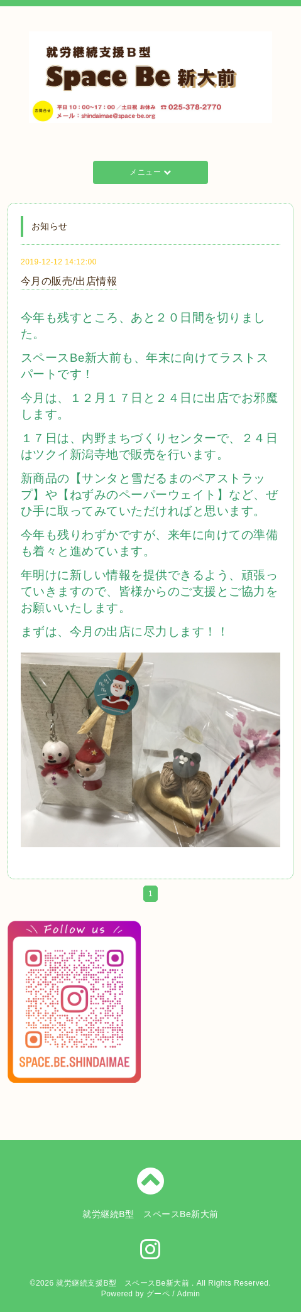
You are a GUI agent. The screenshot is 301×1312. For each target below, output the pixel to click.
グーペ (158, 1293)
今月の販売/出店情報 (69, 281)
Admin (188, 1293)
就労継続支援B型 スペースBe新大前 (124, 1283)
